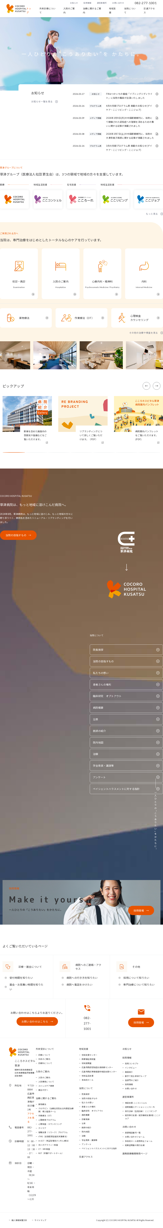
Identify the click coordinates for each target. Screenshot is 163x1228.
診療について (44, 1054)
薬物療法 (42, 1104)
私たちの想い (101, 673)
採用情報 (87, 2)
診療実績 (85, 1119)
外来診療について (47, 10)
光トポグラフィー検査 (48, 1144)
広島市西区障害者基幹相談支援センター (99, 1071)
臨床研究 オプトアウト (107, 696)
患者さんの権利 (102, 684)
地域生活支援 (87, 1075)
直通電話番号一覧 (133, 1132)
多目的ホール (87, 1079)
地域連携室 (87, 1063)
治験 (95, 754)
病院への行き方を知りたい (82, 978)
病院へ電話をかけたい (79, 984)
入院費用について (46, 1081)
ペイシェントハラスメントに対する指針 (116, 789)
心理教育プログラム (47, 1119)
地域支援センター (89, 1054)
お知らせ (74, 2)
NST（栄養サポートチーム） (51, 1153)
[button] (146, 386)
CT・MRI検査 (44, 1149)
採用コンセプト (132, 1063)
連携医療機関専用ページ (135, 1153)
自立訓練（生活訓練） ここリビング (141, 1111)
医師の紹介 (99, 731)
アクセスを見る (30, 1117)
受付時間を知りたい (21, 978)
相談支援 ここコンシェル (136, 1102)
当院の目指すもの (16, 535)
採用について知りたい (136, 978)
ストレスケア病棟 (46, 1085)
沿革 (95, 719)
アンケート (99, 777)
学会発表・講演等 (103, 765)
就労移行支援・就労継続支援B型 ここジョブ (142, 1117)
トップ (28, 10)
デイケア (42, 1128)
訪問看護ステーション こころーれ (140, 1107)
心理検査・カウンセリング (50, 1124)
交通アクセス (149, 10)
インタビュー (131, 1067)
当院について (130, 10)
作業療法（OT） (45, 1115)
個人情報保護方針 (19, 1220)
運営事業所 (102, 2)
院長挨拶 (98, 650)
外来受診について (45, 1048)
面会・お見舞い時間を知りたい (26, 987)
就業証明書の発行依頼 (135, 1145)
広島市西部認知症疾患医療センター (97, 1067)
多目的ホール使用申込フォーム (138, 1141)
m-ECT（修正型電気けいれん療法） (54, 1140)
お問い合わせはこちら (34, 1021)
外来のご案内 (44, 1059)
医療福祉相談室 (88, 1059)
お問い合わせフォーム (135, 1136)
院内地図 (98, 742)
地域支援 (112, 10)
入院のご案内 (69, 10)
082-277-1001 (146, 3)
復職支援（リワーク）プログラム (53, 1132)
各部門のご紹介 (132, 1080)
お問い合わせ (118, 2)
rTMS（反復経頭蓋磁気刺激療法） (53, 1136)
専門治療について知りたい (139, 984)
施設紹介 (129, 1071)
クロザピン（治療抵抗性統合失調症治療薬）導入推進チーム (56, 1110)
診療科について (45, 1063)
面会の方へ (43, 1089)
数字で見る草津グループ (135, 1076)
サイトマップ (40, 1220)
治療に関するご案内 (92, 10)
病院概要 (98, 707)
